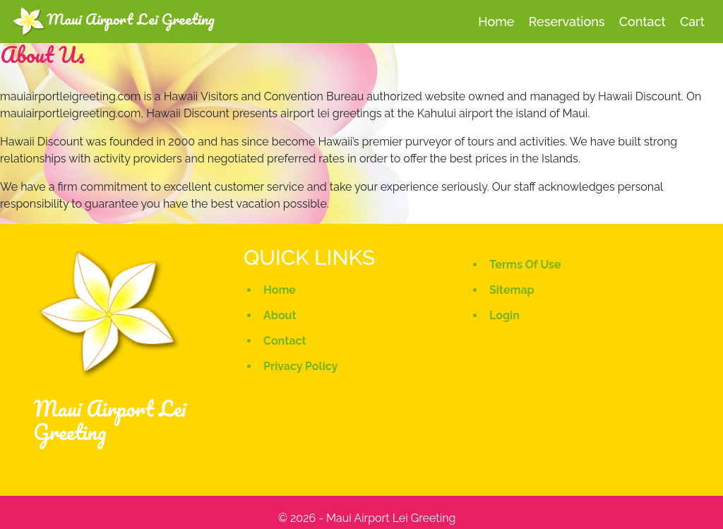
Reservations (567, 21)
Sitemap (511, 290)
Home (279, 290)
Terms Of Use (525, 264)
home (496, 21)
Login (504, 315)
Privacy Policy (300, 366)
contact (642, 21)
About (280, 315)
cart (692, 21)
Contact (284, 340)
